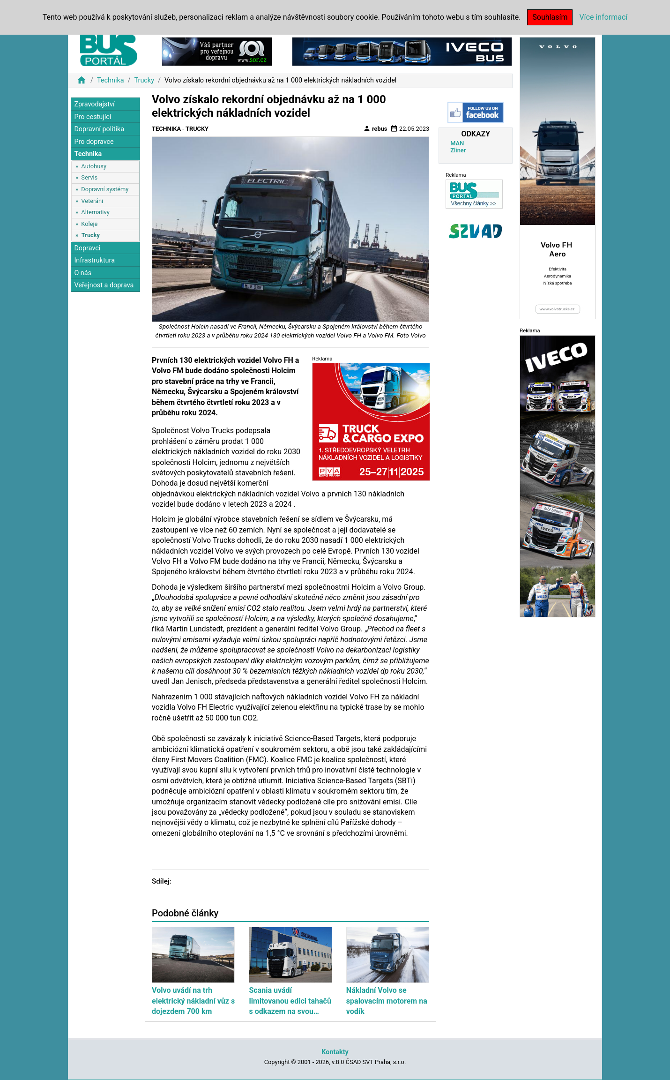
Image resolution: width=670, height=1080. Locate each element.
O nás (82, 273)
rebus (375, 128)
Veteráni (92, 200)
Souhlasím (549, 17)
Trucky (144, 80)
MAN (457, 143)
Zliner (458, 150)
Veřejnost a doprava (104, 285)
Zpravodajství (94, 104)
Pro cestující (92, 117)
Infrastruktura (94, 260)
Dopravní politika (99, 129)
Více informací (603, 17)
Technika (110, 80)
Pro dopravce (93, 142)
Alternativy (95, 212)
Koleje (89, 223)
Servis (89, 177)
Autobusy (93, 166)
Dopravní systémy (104, 189)
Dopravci (87, 248)
